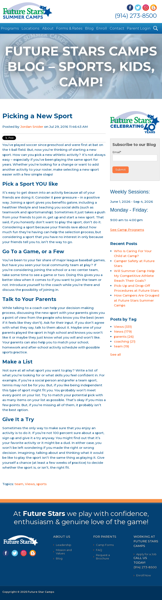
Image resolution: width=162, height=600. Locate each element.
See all (115, 354)
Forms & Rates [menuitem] (69, 28)
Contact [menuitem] (117, 28)
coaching (124, 341)
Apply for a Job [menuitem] (146, 554)
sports (41, 484)
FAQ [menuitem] (99, 550)
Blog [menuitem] (89, 28)
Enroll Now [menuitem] (143, 575)
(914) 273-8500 (136, 15)
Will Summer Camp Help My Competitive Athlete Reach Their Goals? (134, 276)
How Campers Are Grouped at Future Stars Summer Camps (136, 300)
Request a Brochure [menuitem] (103, 556)
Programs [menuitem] (10, 28)
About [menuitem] (48, 28)
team (19, 484)
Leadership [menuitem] (63, 545)
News (123, 331)
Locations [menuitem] (30, 28)
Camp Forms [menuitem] (105, 545)
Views (30, 484)
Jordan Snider (31, 127)
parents (124, 337)
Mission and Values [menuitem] (64, 551)
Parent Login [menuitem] (139, 28)
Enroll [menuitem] (101, 28)
